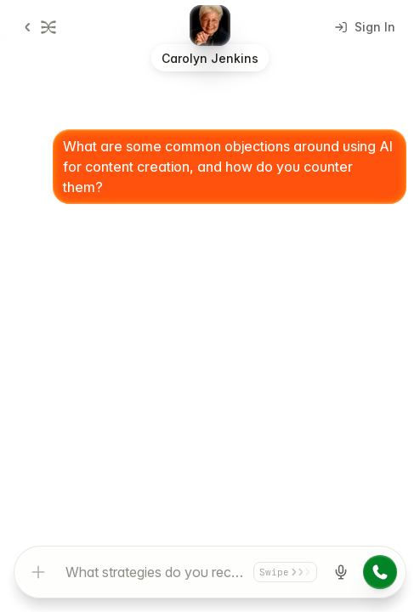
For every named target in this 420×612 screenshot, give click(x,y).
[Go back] (37, 27)
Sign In (365, 27)
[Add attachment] (38, 572)
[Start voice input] (341, 572)
